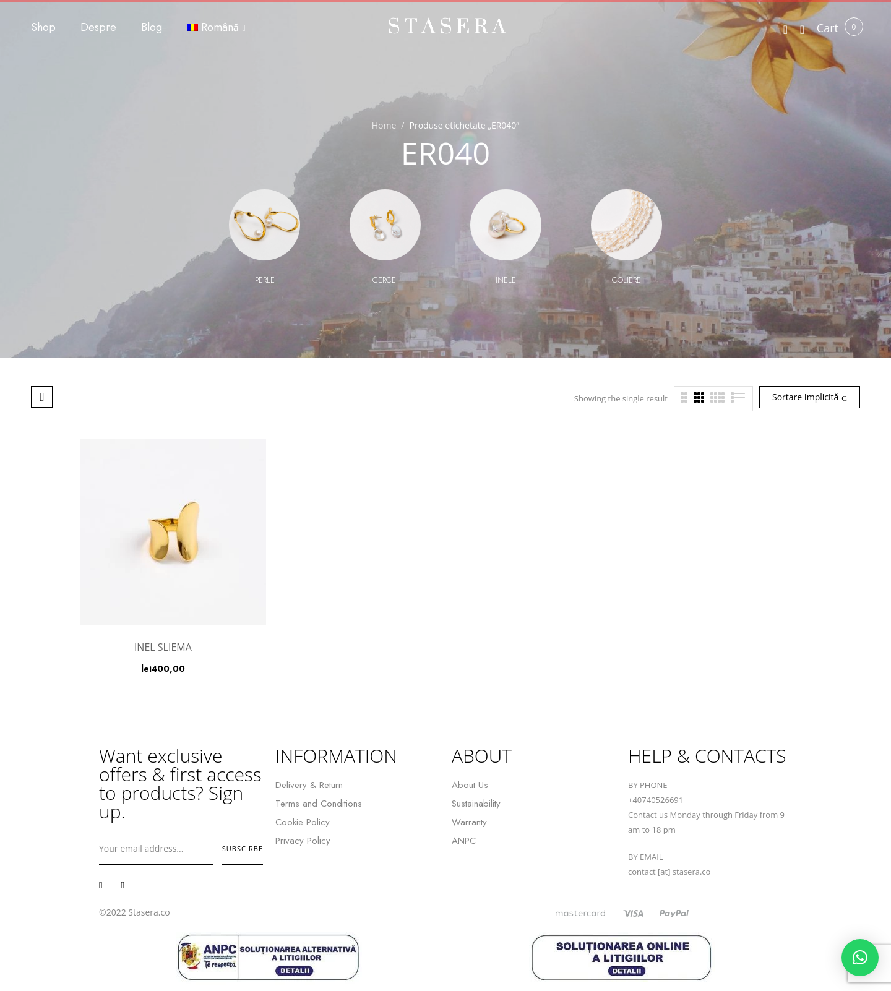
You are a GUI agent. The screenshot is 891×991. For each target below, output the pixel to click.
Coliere (626, 280)
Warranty (469, 822)
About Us (470, 785)
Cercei (385, 280)
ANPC (464, 840)
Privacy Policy (302, 840)
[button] (827, 28)
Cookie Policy (302, 822)
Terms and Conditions (318, 803)
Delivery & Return (309, 785)
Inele (506, 280)
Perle (265, 280)
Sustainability (476, 803)
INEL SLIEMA (163, 647)
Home (384, 125)
